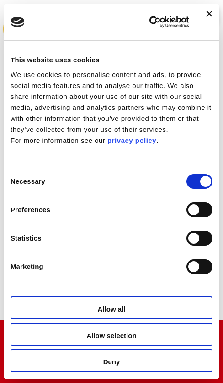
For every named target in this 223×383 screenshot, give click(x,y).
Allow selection (111, 335)
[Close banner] (209, 22)
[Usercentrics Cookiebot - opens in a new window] (149, 22)
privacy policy (131, 140)
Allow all (112, 309)
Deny (111, 362)
